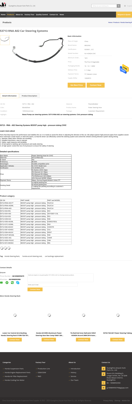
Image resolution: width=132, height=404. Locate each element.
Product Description (29, 96)
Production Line (43, 368)
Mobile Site (126, 401)
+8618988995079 (18, 276)
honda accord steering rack (32, 256)
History (72, 372)
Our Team (73, 380)
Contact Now (95, 85)
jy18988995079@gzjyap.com (114, 388)
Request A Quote (124, 14)
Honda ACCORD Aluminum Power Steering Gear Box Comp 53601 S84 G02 (49, 335)
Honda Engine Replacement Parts (16, 372)
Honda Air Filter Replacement (15, 376)
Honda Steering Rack (12, 256)
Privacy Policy (108, 401)
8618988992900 (15, 279)
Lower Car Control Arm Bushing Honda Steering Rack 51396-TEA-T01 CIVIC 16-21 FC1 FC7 (14, 335)
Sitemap (117, 401)
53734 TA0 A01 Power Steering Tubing (117, 333)
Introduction (74, 368)
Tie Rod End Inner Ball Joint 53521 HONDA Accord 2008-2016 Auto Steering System (83, 335)
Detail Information (9, 96)
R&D (38, 376)
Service (72, 376)
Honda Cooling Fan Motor (13, 380)
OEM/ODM (41, 372)
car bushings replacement (54, 256)
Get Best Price (77, 85)
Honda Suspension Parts (13, 368)
